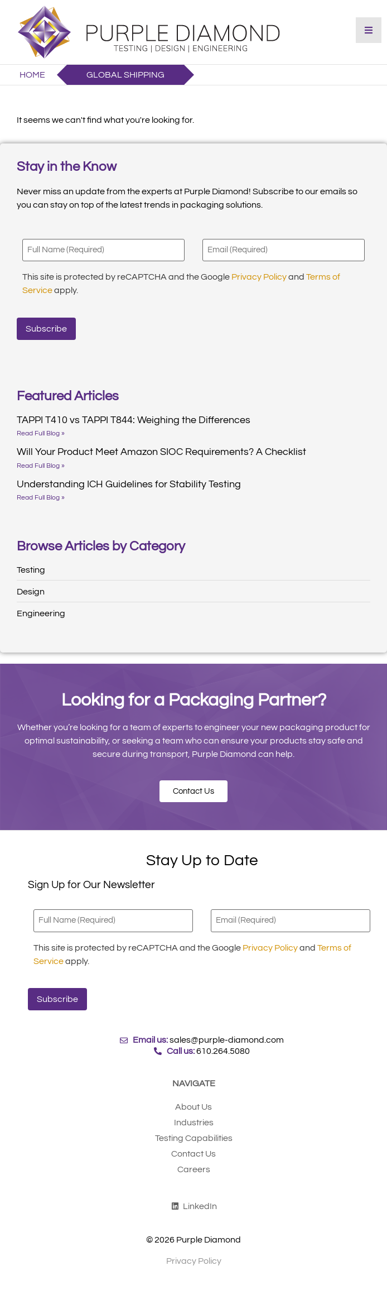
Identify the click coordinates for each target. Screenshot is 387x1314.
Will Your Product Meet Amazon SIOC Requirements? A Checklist (161, 452)
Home (32, 74)
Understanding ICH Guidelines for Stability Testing (129, 484)
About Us (193, 1106)
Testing (31, 569)
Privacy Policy (259, 276)
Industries (194, 1122)
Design (31, 591)
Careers (193, 1169)
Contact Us (193, 1153)
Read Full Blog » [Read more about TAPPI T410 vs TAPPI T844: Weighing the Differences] (41, 433)
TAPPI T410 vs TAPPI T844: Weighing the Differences (133, 420)
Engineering (41, 613)
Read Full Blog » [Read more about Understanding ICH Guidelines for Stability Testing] (41, 497)
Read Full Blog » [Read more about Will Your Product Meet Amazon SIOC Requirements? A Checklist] (41, 465)
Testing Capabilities (194, 1138)
